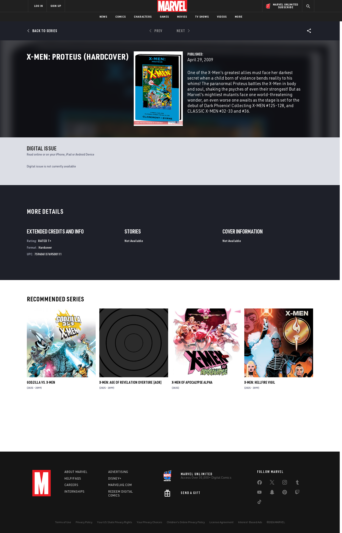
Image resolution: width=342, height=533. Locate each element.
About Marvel (75, 472)
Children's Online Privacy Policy (186, 522)
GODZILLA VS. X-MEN (41, 430)
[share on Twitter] (272, 483)
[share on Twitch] (297, 493)
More (238, 16)
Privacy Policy (84, 522)
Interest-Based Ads (250, 522)
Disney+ (114, 478)
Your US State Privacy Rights (114, 522)
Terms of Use (63, 522)
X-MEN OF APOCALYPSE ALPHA (192, 430)
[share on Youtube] (259, 493)
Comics (120, 16)
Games (164, 16)
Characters (143, 16)
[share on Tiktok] (259, 502)
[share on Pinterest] (284, 493)
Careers (71, 485)
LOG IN (38, 6)
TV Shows (202, 16)
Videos (222, 16)
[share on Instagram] (284, 483)
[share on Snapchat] (272, 493)
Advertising (118, 472)
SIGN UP (55, 6)
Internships (74, 492)
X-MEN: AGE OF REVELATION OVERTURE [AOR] (130, 430)
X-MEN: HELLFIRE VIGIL (259, 430)
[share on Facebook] (259, 483)
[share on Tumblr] (297, 483)
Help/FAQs (72, 478)
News (103, 16)
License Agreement (221, 522)
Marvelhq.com (120, 485)
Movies (182, 16)
